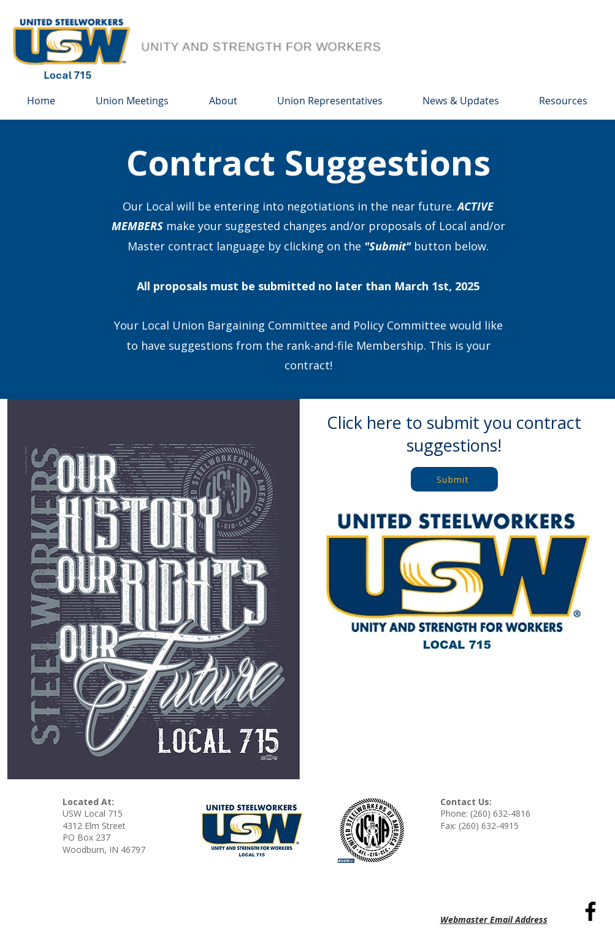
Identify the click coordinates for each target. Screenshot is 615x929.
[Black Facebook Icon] (590, 911)
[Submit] (454, 479)
